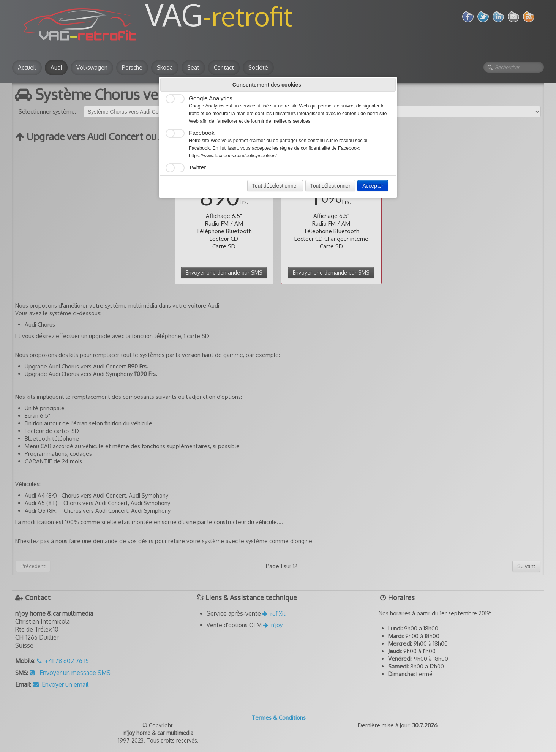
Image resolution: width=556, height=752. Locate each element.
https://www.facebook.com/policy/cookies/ (233, 155)
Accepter (372, 186)
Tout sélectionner (330, 186)
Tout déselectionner (275, 186)
